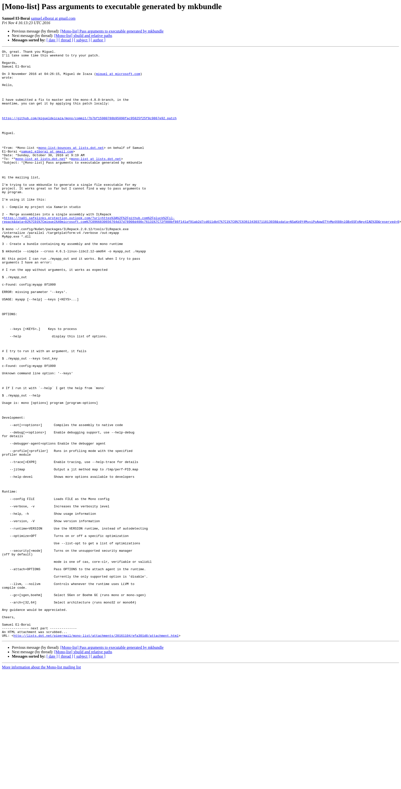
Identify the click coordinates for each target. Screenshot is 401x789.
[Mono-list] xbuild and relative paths (83, 36)
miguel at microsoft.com (118, 79)
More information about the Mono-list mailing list (41, 785)
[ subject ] (82, 40)
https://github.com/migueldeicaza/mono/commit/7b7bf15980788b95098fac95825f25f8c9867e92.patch (89, 132)
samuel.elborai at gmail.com (53, 18)
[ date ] (52, 40)
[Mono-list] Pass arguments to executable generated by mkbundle (112, 31)
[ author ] (98, 40)
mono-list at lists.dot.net (40, 181)
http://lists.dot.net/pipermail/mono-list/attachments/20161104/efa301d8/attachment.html (96, 753)
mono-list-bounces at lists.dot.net (71, 167)
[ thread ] (66, 40)
